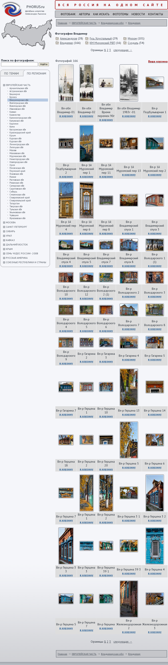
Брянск (13, 97)
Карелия (13, 123)
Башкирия (14, 94)
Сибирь (13, 191)
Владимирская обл (18, 100)
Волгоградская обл (18, 103)
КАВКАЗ (10, 240)
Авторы (84, 14)
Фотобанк (68, 14)
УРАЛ (9, 235)
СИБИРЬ (10, 231)
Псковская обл (16, 173)
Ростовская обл (16, 179)
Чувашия (14, 215)
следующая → (122, 50)
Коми (12, 126)
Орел (12, 165)
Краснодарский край (20, 132)
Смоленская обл (17, 194)
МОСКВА (11, 222)
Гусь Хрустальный (101, 38)
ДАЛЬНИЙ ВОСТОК (17, 244)
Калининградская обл (20, 117)
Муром (132, 38)
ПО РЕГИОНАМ (36, 73)
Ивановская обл (17, 108)
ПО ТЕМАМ (11, 73)
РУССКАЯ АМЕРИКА (17, 257)
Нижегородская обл (19, 159)
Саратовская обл (17, 188)
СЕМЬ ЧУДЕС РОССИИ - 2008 (22, 253)
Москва (12, 150)
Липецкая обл (16, 147)
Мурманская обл (17, 156)
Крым (12, 135)
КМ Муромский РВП (102, 43)
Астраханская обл (18, 91)
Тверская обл (16, 206)
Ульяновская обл (17, 212)
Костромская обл (17, 129)
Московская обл (16, 153)
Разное (12, 176)
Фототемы (120, 14)
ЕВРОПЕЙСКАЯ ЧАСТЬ (18, 85)
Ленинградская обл (19, 144)
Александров (68, 38)
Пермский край (17, 170)
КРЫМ (9, 249)
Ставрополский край (19, 197)
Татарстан (14, 203)
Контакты (155, 14)
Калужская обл (16, 120)
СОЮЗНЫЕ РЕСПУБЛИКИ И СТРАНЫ (26, 262)
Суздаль (133, 43)
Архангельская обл (18, 88)
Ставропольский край (20, 200)
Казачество (14, 114)
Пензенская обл (17, 168)
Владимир (134, 22)
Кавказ (12, 111)
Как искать (101, 14)
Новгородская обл (18, 162)
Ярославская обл (17, 218)
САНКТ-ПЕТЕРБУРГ (16, 226)
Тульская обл (15, 209)
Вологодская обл (17, 105)
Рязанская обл (16, 182)
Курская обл (15, 138)
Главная (62, 22)
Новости (138, 14)
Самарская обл (16, 185)
